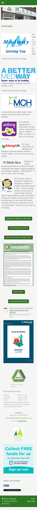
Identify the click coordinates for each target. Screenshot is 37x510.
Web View (31, 501)
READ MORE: (18, 292)
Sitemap (12, 499)
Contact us (18, 413)
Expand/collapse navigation (18, 2)
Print (5, 499)
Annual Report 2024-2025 (18, 301)
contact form (22, 421)
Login (33, 499)
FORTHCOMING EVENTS (18, 228)
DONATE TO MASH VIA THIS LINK (18, 218)
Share (6, 485)
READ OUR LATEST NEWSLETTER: (18, 237)
